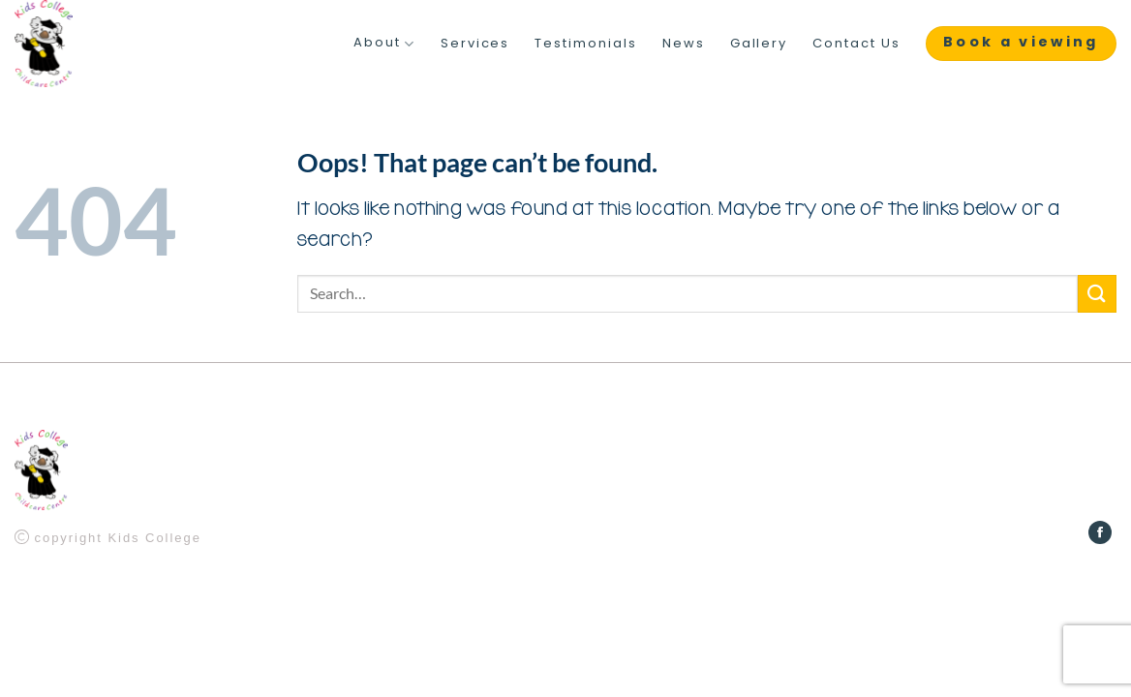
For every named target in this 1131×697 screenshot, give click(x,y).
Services (475, 44)
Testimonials (585, 44)
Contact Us (856, 44)
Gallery (759, 44)
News (683, 44)
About (384, 44)
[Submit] (1097, 294)
